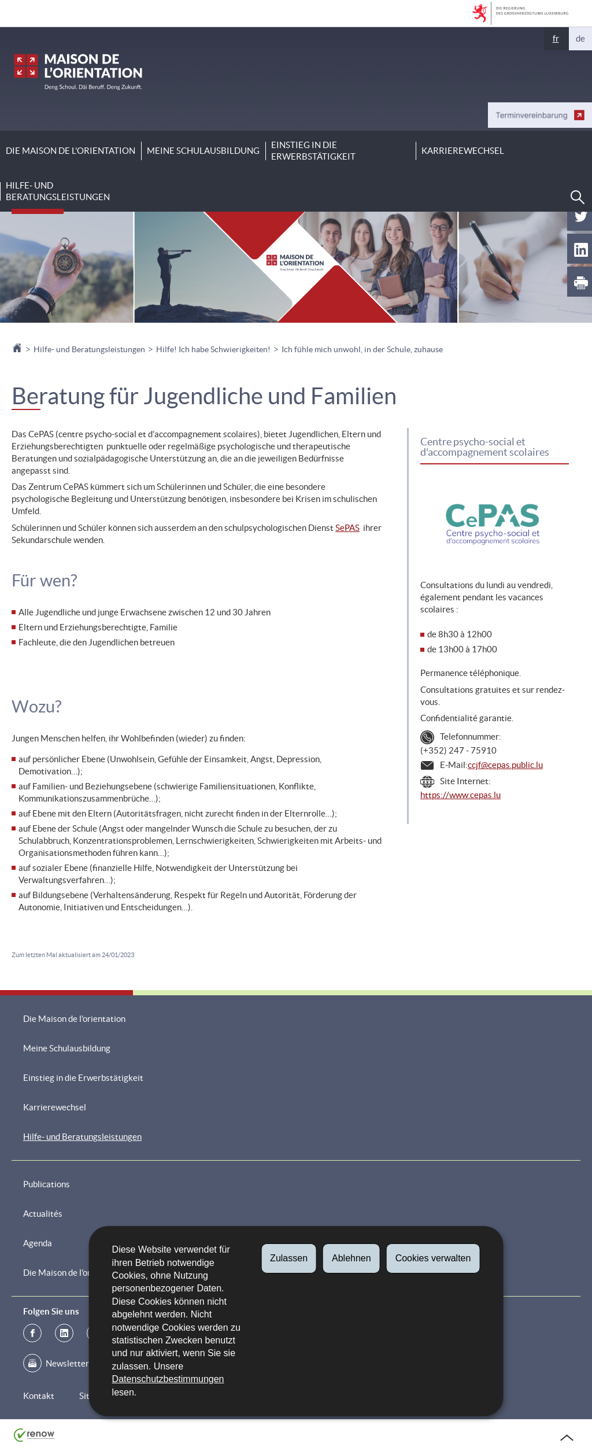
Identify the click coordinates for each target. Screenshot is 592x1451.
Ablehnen (351, 1258)
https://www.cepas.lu (460, 795)
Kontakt (38, 1396)
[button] (577, 197)
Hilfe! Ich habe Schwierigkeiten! (213, 349)
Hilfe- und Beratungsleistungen (58, 191)
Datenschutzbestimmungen (168, 1379)
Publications (46, 1184)
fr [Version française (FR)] (556, 38)
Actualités (42, 1214)
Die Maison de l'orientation (70, 151)
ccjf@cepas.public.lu (505, 765)
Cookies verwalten (433, 1258)
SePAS (347, 528)
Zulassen (289, 1258)
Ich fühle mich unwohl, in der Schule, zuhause (362, 349)
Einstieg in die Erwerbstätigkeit (313, 150)
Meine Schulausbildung (203, 151)
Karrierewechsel (462, 151)
